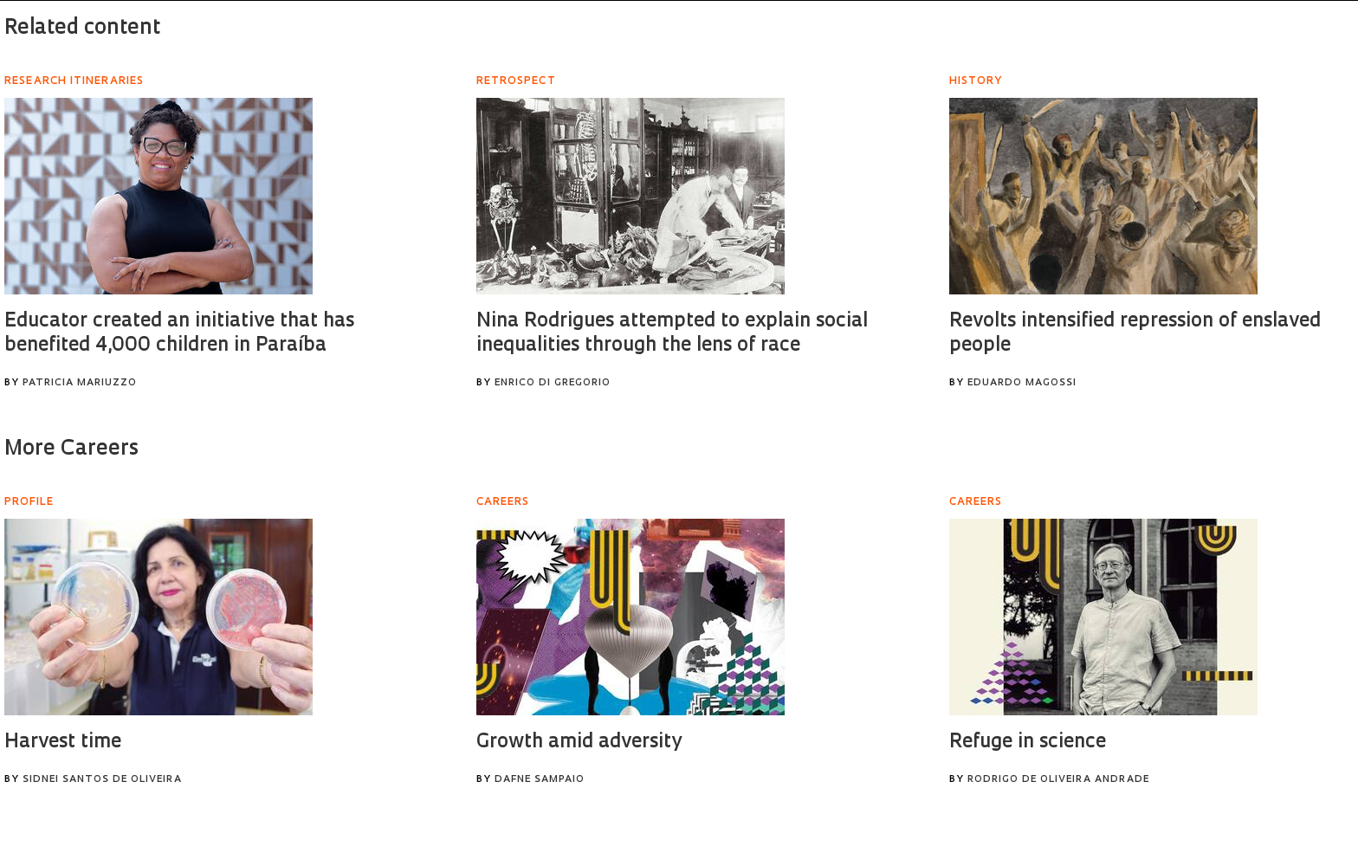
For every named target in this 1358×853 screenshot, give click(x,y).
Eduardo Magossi (1022, 383)
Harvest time (62, 743)
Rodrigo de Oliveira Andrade (1058, 780)
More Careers (71, 449)
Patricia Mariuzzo (80, 383)
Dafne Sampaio (540, 780)
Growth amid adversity (579, 743)
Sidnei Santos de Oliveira (102, 780)
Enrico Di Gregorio (553, 383)
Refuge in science (1027, 743)
